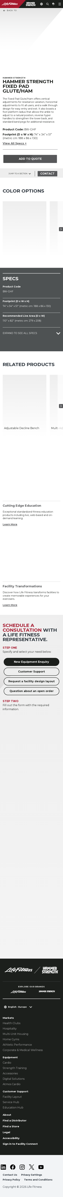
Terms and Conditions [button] (38, 1179)
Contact (47, 173)
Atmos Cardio (11, 1084)
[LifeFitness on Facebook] (12, 1167)
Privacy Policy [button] (11, 1179)
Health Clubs (11, 1023)
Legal (6, 1132)
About (7, 1114)
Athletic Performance (17, 1044)
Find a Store (11, 1126)
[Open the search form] (47, 4)
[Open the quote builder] (53, 4)
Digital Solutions (14, 1078)
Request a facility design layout (31, 681)
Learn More (10, 524)
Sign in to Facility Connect (20, 1143)
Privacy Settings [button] (31, 1174)
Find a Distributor (15, 1120)
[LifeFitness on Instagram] (22, 1167)
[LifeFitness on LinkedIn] (3, 1167)
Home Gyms (11, 1039)
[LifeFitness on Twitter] (31, 1167)
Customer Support (31, 671)
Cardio (7, 1062)
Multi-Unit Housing (15, 1034)
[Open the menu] (59, 4)
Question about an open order (32, 691)
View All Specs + (15, 143)
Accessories (10, 1073)
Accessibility (11, 1138)
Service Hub (11, 1102)
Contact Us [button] (10, 1174)
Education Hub (13, 1107)
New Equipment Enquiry (31, 661)
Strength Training (15, 1068)
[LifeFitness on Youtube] (41, 1167)
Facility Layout (12, 1096)
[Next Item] (61, 229)
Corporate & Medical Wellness (23, 1050)
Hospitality (10, 1028)
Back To (10, 10)
